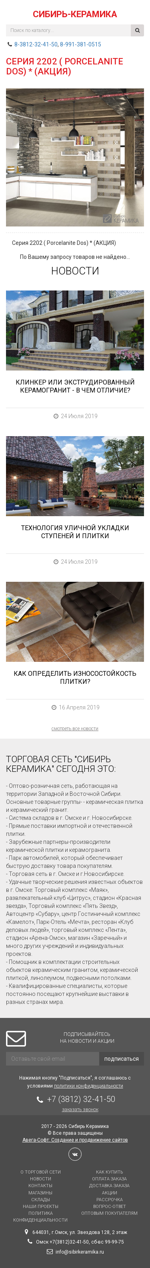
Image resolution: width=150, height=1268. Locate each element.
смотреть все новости (75, 728)
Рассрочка (109, 1199)
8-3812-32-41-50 (36, 44)
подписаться (121, 1059)
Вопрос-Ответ (109, 1206)
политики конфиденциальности (88, 1086)
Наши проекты (40, 1206)
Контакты (40, 1185)
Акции (109, 1193)
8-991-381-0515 (80, 44)
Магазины (40, 1193)
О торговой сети (40, 1172)
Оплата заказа (109, 1179)
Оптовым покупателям (109, 1213)
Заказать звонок (80, 1109)
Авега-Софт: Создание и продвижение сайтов (75, 1140)
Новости (40, 1179)
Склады (40, 1199)
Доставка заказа (109, 1185)
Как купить (109, 1172)
